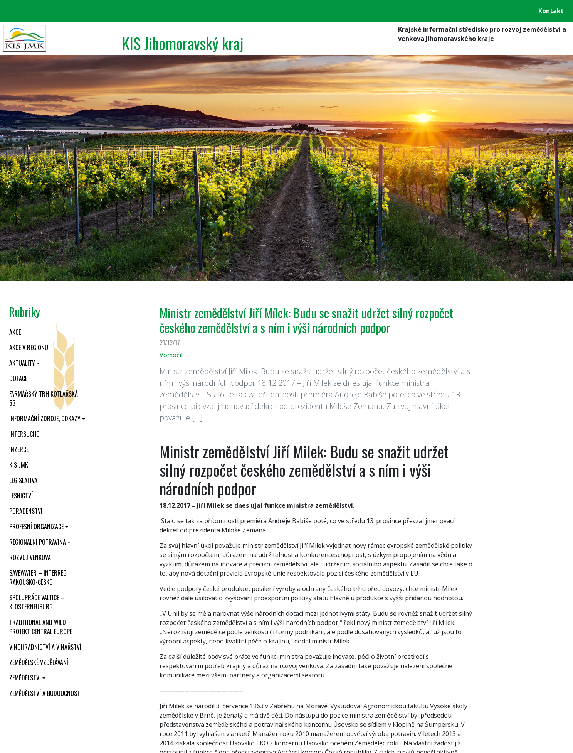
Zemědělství (25, 677)
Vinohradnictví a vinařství (45, 647)
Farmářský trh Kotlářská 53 (43, 398)
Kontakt (551, 11)
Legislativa (23, 480)
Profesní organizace (36, 526)
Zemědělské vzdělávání (38, 662)
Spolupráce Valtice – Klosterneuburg (36, 602)
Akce (15, 332)
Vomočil (171, 355)
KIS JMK (18, 464)
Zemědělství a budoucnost (44, 693)
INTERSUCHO (24, 434)
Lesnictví (21, 495)
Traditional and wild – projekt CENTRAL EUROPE (40, 627)
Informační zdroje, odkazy (45, 418)
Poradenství (25, 511)
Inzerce (19, 449)
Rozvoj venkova (30, 557)
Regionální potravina (37, 542)
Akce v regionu (28, 347)
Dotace (18, 378)
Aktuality (22, 363)
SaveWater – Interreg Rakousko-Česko (38, 577)
